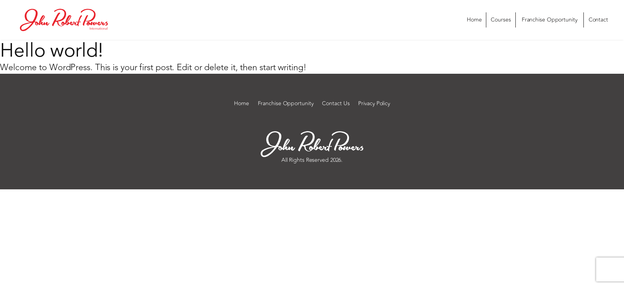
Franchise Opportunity (549, 20)
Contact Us (335, 104)
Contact (598, 20)
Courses (501, 20)
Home (474, 20)
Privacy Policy (374, 104)
